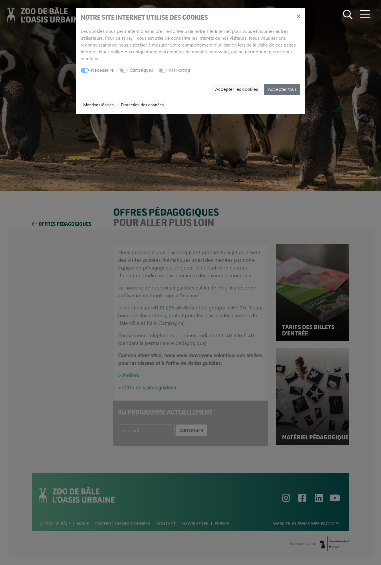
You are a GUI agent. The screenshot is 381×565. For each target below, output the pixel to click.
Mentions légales (98, 104)
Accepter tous (282, 89)
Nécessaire (102, 70)
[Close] (298, 16)
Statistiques (141, 70)
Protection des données (142, 104)
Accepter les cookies (236, 89)
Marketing (179, 70)
